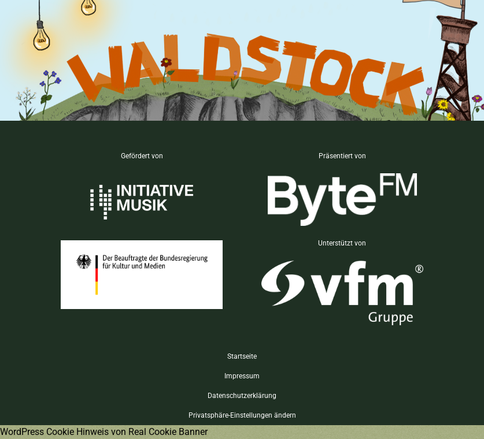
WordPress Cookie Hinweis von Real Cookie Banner (104, 431)
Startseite (242, 356)
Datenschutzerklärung (242, 396)
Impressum (242, 376)
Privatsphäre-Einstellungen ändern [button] (242, 415)
